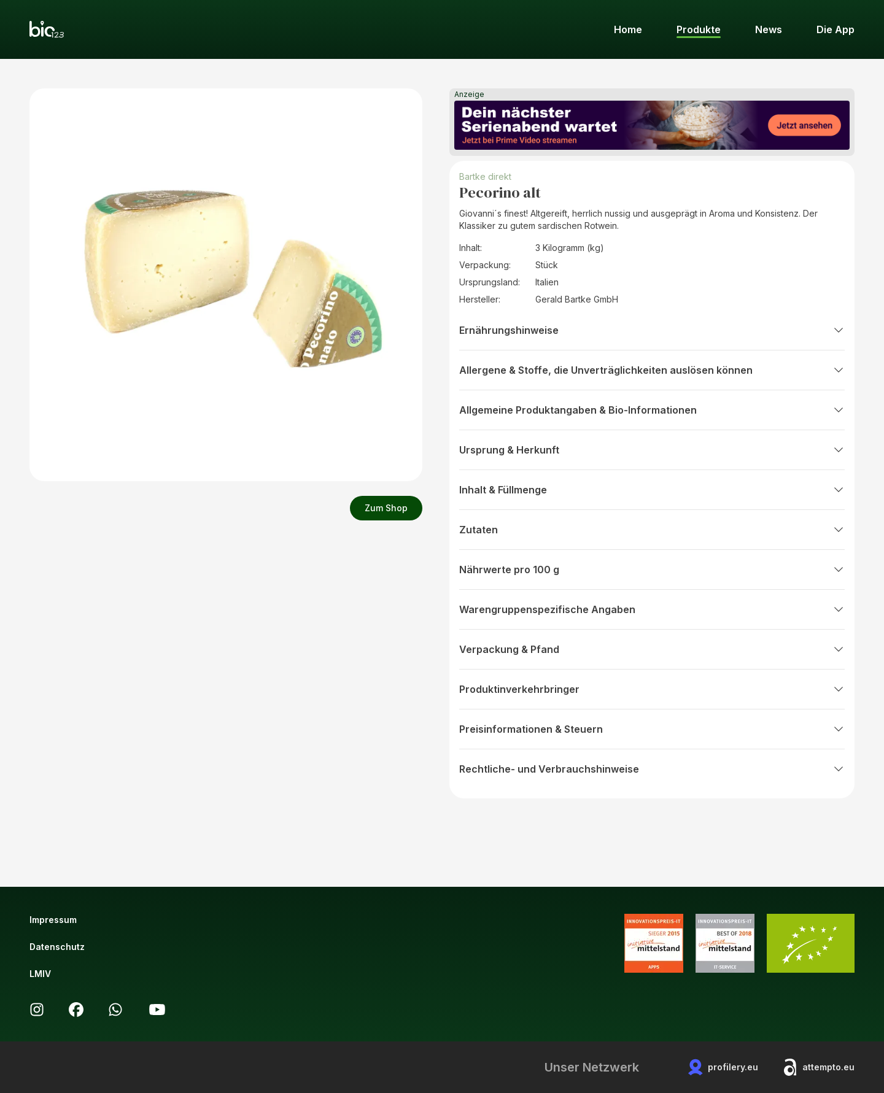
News (768, 29)
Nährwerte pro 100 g (652, 569)
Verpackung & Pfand (652, 649)
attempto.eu (819, 1067)
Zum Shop (386, 508)
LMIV (40, 973)
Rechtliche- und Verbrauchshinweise (652, 769)
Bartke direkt (485, 176)
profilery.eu (723, 1067)
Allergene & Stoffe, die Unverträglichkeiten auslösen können (652, 370)
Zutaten (652, 529)
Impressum (53, 919)
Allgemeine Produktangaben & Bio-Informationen (652, 410)
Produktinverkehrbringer (652, 689)
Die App (835, 29)
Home (628, 29)
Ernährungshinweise (652, 330)
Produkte (699, 29)
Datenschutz (57, 946)
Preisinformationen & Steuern (652, 729)
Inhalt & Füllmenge (652, 490)
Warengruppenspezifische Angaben (652, 609)
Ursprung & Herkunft (652, 450)
